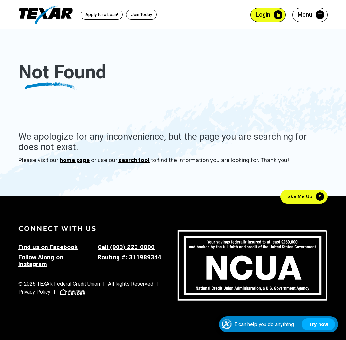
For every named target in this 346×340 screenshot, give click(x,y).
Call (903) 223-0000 (126, 247)
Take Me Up (298, 196)
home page (75, 160)
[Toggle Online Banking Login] (268, 15)
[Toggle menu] (310, 15)
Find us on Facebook (48, 247)
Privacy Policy (34, 292)
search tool (134, 160)
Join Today (141, 14)
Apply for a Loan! (101, 14)
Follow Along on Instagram (40, 261)
